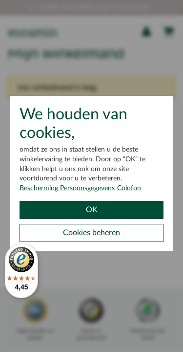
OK (92, 210)
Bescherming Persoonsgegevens (67, 188)
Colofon (129, 188)
